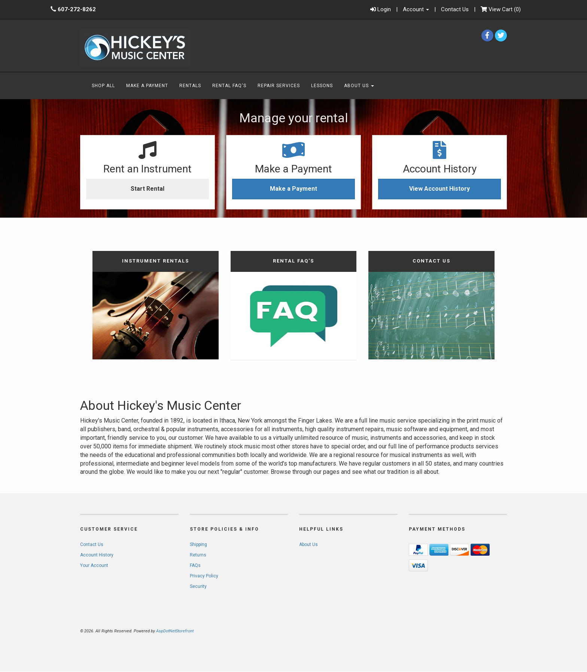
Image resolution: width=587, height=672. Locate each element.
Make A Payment (147, 85)
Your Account (94, 565)
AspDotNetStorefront (175, 631)
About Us (359, 85)
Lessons (322, 85)
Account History (96, 555)
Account (416, 9)
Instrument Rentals (155, 261)
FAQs (195, 565)
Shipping (198, 544)
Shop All (103, 85)
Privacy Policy (204, 576)
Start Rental (147, 188)
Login (380, 9)
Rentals (190, 85)
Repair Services (279, 85)
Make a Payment (293, 188)
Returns (198, 555)
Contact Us (455, 9)
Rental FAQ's (229, 85)
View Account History (439, 188)
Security (198, 586)
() (501, 9)
